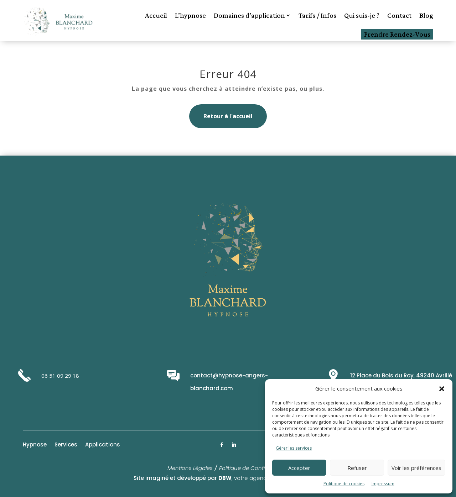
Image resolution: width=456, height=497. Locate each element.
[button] (441, 388)
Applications (102, 445)
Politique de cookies (343, 484)
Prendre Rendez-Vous (397, 34)
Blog (426, 15)
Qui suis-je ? (361, 15)
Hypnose (35, 445)
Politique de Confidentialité (254, 468)
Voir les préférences (416, 467)
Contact (399, 15)
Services (66, 445)
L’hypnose (190, 15)
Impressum (383, 484)
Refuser (357, 467)
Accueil (156, 15)
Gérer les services (294, 448)
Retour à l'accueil (228, 116)
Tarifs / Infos (317, 15)
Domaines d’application (249, 15)
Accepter (299, 467)
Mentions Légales (190, 468)
